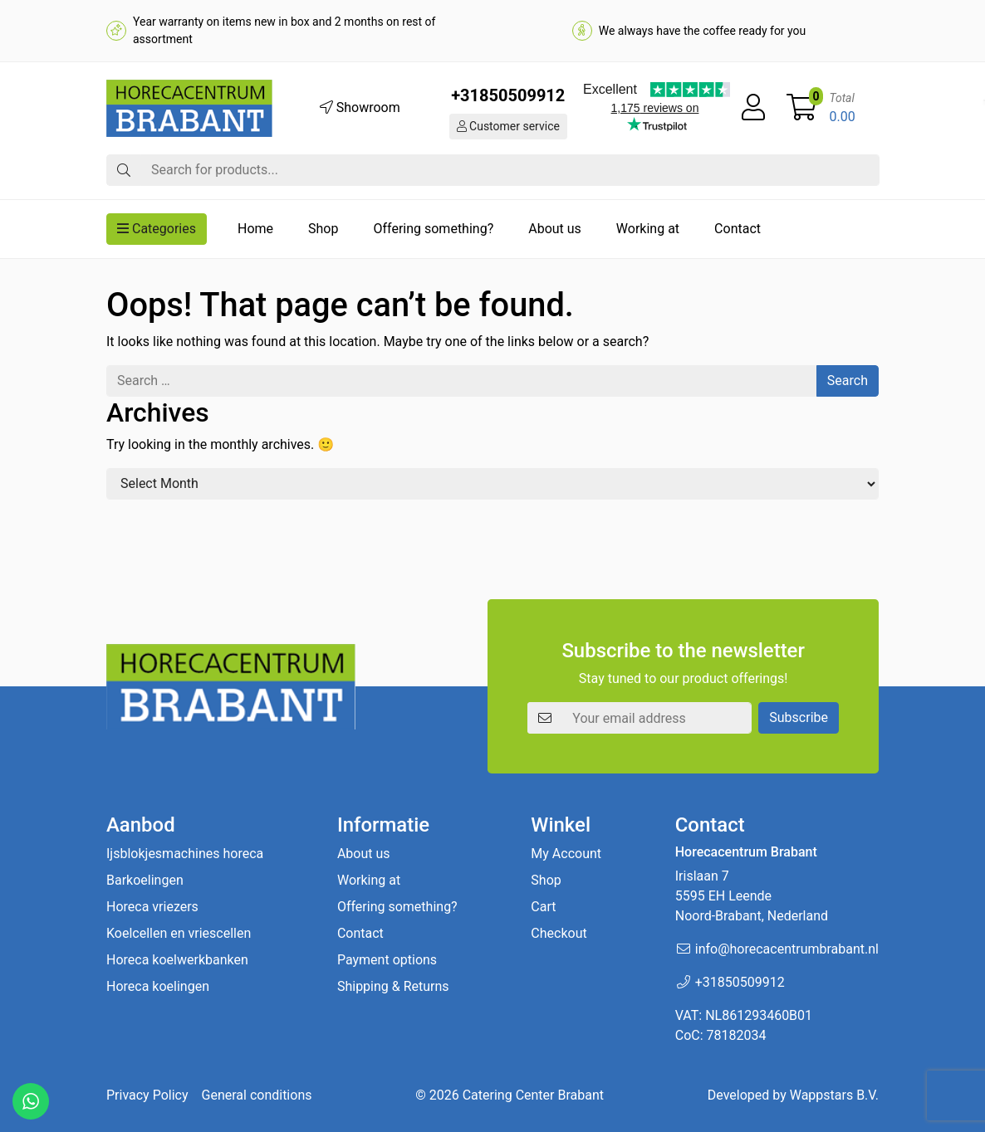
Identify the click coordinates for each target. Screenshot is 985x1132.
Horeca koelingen (157, 986)
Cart (543, 907)
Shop (323, 229)
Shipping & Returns (393, 986)
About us (554, 229)
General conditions (257, 1095)
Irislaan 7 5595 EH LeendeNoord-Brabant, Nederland (751, 896)
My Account (566, 853)
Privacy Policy (147, 1095)
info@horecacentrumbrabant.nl (787, 949)
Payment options (387, 960)
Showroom (360, 107)
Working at (647, 229)
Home (255, 229)
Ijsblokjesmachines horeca (184, 853)
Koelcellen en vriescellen (178, 933)
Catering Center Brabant (533, 1095)
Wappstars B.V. (834, 1095)
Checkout (558, 933)
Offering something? (433, 229)
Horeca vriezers (152, 907)
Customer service (508, 126)
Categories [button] (156, 229)
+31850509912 (508, 95)
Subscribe (798, 717)
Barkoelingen (145, 880)
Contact (737, 229)
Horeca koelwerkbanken (177, 960)
